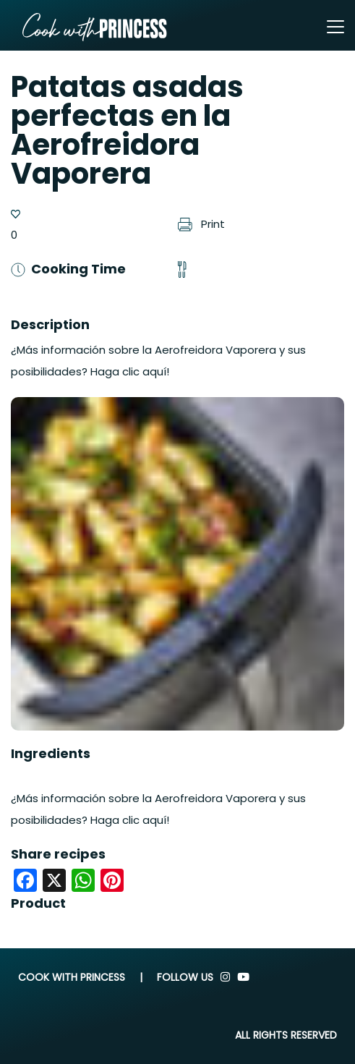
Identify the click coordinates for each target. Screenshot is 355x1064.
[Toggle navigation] (335, 27)
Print (202, 223)
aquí (154, 819)
